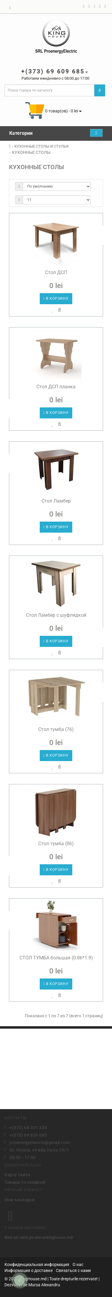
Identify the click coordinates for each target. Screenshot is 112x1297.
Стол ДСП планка (56, 386)
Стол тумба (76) (56, 729)
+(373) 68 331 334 (28, 1127)
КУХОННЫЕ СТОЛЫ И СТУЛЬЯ (41, 146)
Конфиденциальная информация (36, 1264)
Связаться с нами (73, 1270)
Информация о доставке (28, 1270)
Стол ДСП (56, 272)
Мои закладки (19, 1198)
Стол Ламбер (56, 501)
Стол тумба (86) (56, 843)
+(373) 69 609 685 (28, 1134)
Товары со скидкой (24, 1181)
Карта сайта (17, 1174)
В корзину (56, 298)
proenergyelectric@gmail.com (40, 1142)
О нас (78, 1264)
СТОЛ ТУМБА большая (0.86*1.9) (56, 958)
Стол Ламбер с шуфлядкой (56, 615)
